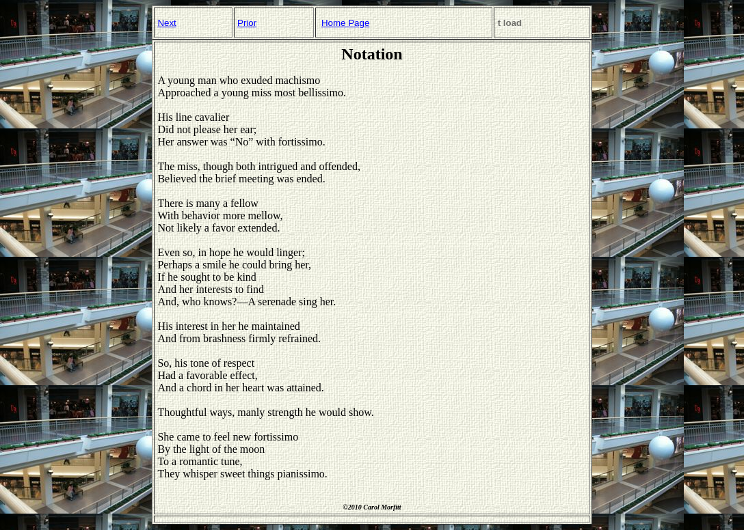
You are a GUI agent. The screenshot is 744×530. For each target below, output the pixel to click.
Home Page (345, 23)
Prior (246, 23)
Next (166, 23)
